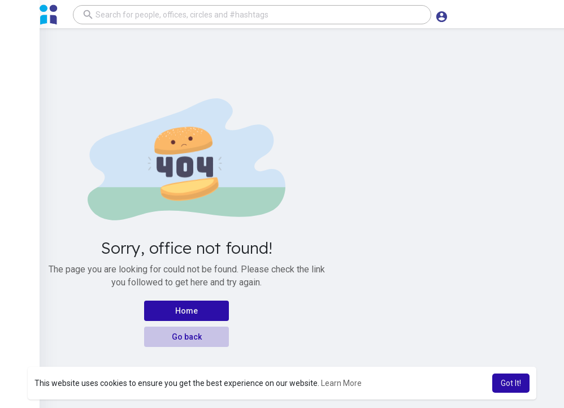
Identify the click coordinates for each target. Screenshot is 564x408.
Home (186, 310)
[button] (249, 15)
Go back (187, 336)
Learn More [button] (341, 383)
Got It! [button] (511, 383)
